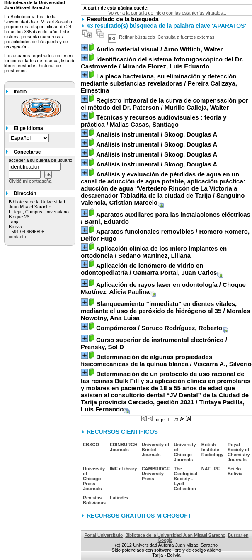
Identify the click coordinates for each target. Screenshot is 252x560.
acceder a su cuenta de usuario (41, 160)
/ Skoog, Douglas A (156, 134)
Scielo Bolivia (235, 471)
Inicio (20, 92)
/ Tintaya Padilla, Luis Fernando (165, 391)
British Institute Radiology (212, 449)
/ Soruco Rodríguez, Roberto (159, 327)
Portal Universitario (103, 535)
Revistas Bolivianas (94, 500)
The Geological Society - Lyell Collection (185, 478)
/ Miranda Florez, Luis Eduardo (162, 63)
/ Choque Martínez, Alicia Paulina (163, 288)
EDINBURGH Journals (124, 447)
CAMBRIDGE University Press (156, 473)
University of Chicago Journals (185, 452)
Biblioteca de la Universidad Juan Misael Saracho (175, 535)
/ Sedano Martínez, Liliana (154, 252)
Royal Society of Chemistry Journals (239, 452)
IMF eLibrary (123, 468)
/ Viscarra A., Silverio (166, 360)
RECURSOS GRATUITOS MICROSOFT (139, 515)
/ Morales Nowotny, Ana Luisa (165, 310)
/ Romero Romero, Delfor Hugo (165, 235)
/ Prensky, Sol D (154, 343)
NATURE (210, 468)
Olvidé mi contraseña (30, 181)
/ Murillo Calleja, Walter (164, 104)
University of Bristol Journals (156, 449)
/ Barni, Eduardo (165, 218)
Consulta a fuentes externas (186, 36)
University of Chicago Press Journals (94, 478)
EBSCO (91, 444)
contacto (17, 236)
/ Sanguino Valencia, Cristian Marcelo (163, 188)
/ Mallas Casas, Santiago (153, 121)
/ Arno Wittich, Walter (159, 49)
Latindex (119, 497)
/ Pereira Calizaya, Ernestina (159, 83)
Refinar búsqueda (137, 36)
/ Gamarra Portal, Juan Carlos (149, 269)
